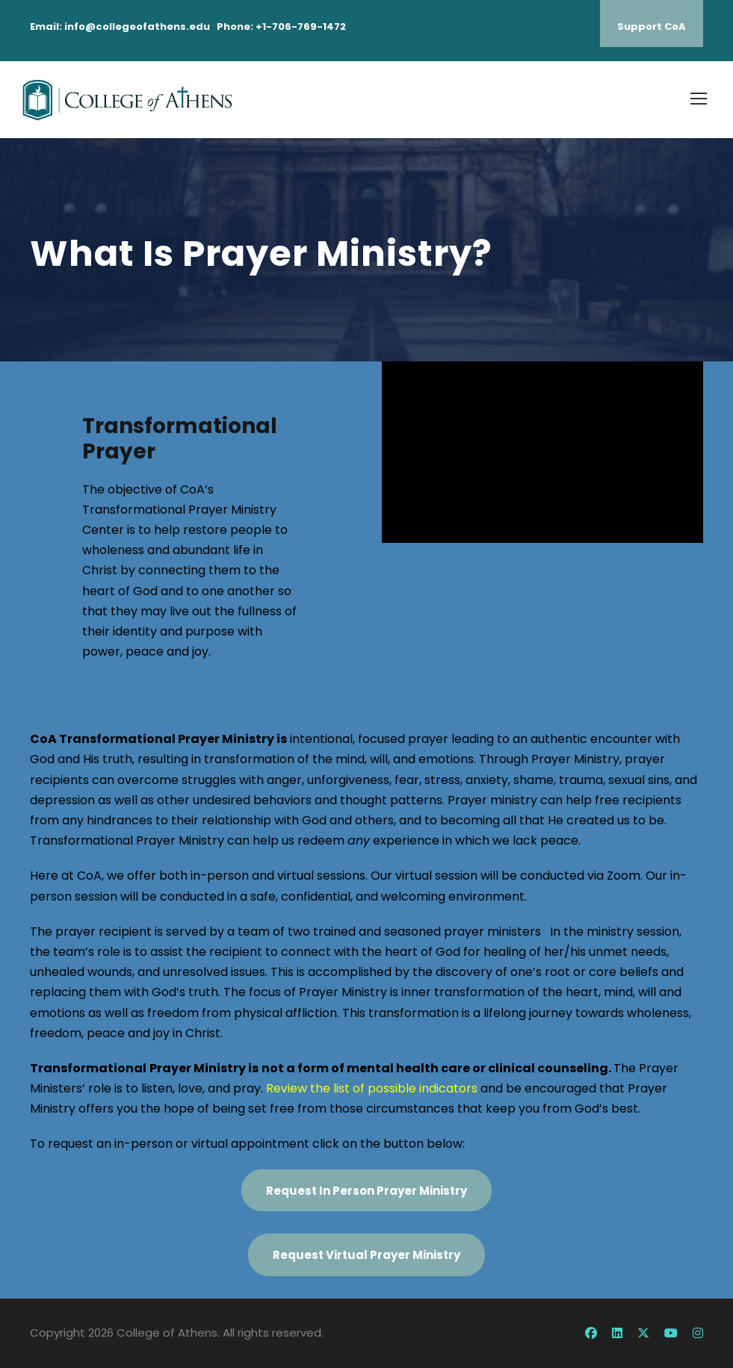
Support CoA (651, 26)
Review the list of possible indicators (371, 1088)
